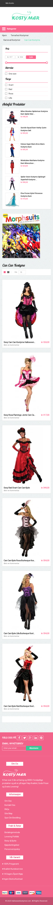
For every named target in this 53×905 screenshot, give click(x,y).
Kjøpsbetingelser (12, 845)
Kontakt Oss (10, 805)
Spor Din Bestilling (12, 818)
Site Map (8, 813)
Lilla (10, 98)
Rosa (11, 93)
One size (12, 74)
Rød (10, 89)
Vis (16, 272)
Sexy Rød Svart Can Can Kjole (17, 488)
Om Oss (8, 801)
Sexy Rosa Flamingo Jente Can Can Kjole (22, 415)
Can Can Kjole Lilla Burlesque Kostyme (20, 633)
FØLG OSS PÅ (9, 737)
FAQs (7, 809)
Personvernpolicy (12, 849)
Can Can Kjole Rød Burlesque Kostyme (21, 706)
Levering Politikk (12, 836)
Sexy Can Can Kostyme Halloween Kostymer (23, 342)
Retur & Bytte (10, 841)
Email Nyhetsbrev (12, 743)
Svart (11, 85)
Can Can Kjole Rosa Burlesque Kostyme (21, 560)
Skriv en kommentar (11, 345)
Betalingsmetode (12, 832)
